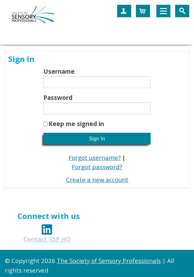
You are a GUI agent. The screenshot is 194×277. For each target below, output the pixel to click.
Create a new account (97, 179)
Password (57, 97)
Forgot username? (95, 157)
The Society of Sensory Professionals (109, 261)
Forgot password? (97, 167)
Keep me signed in (76, 124)
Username (59, 71)
